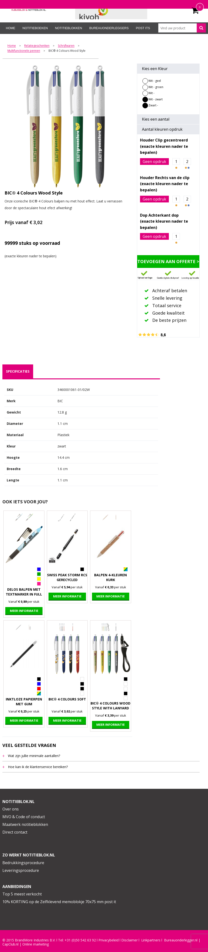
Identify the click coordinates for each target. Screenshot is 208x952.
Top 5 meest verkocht (22, 894)
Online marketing (35, 944)
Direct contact (14, 832)
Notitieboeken (35, 28)
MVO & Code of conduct (23, 816)
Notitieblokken (68, 28)
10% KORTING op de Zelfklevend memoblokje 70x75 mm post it (59, 901)
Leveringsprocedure (20, 870)
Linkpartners (150, 940)
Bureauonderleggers (109, 28)
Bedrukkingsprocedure (23, 862)
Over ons (10, 809)
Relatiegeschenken (36, 45)
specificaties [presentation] (18, 371)
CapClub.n (10, 944)
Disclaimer (129, 940)
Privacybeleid (108, 940)
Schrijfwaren (66, 45)
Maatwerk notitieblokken (25, 824)
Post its (143, 28)
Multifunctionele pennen (23, 50)
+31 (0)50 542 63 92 (80, 940)
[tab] (17, 371)
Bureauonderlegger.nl (180, 940)
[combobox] (182, 27)
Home (10, 28)
